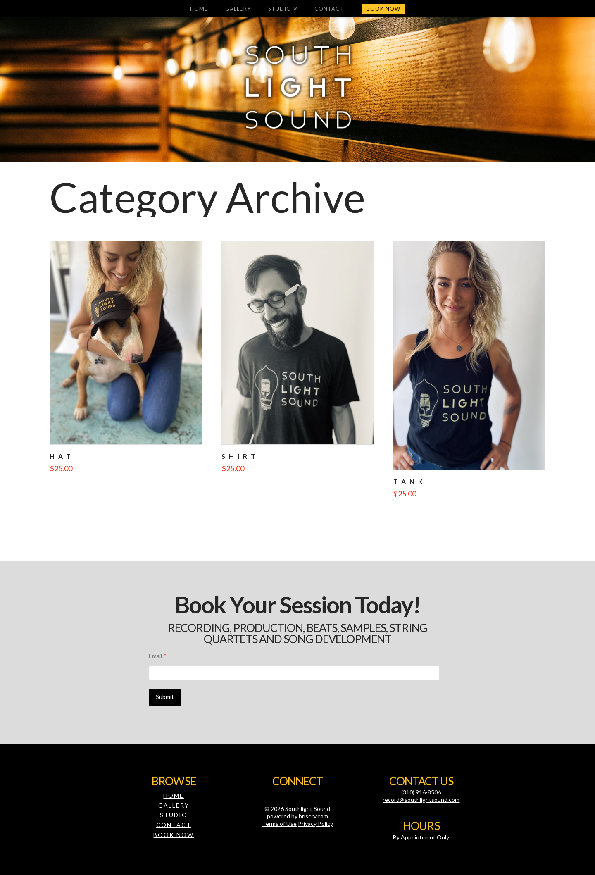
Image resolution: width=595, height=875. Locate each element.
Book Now (173, 834)
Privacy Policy (315, 823)
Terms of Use (279, 823)
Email (158, 655)
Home (173, 795)
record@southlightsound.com (421, 799)
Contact (173, 824)
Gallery (173, 805)
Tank (409, 481)
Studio (174, 814)
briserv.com (313, 816)
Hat (62, 456)
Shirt (240, 456)
